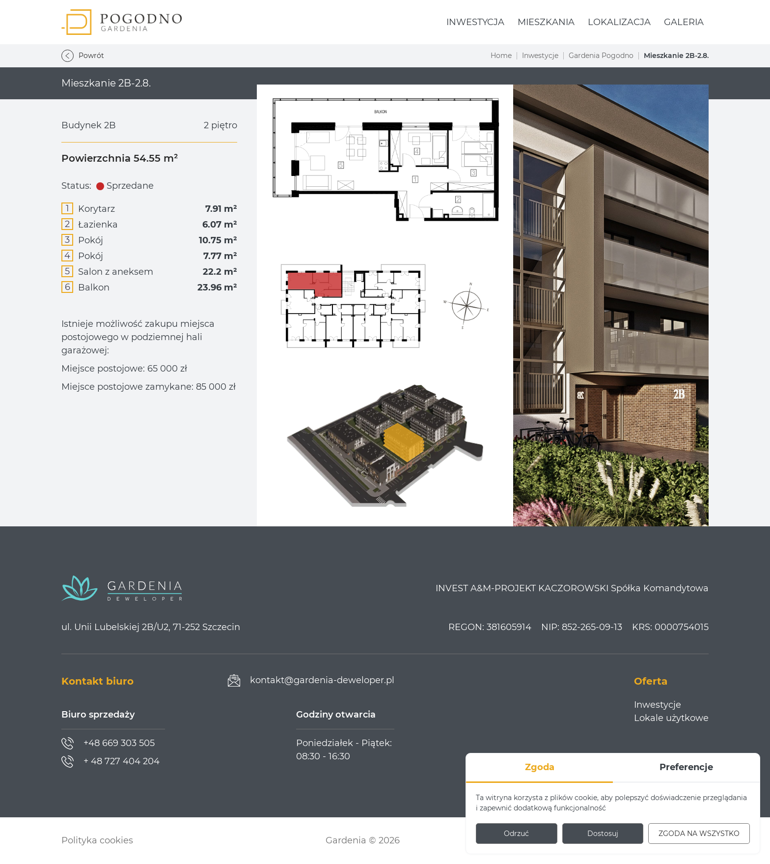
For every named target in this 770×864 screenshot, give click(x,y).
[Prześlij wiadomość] (311, 680)
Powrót (82, 56)
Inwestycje (540, 55)
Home (501, 55)
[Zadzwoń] (108, 743)
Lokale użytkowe (671, 718)
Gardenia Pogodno (601, 55)
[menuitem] (475, 22)
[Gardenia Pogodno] (121, 22)
